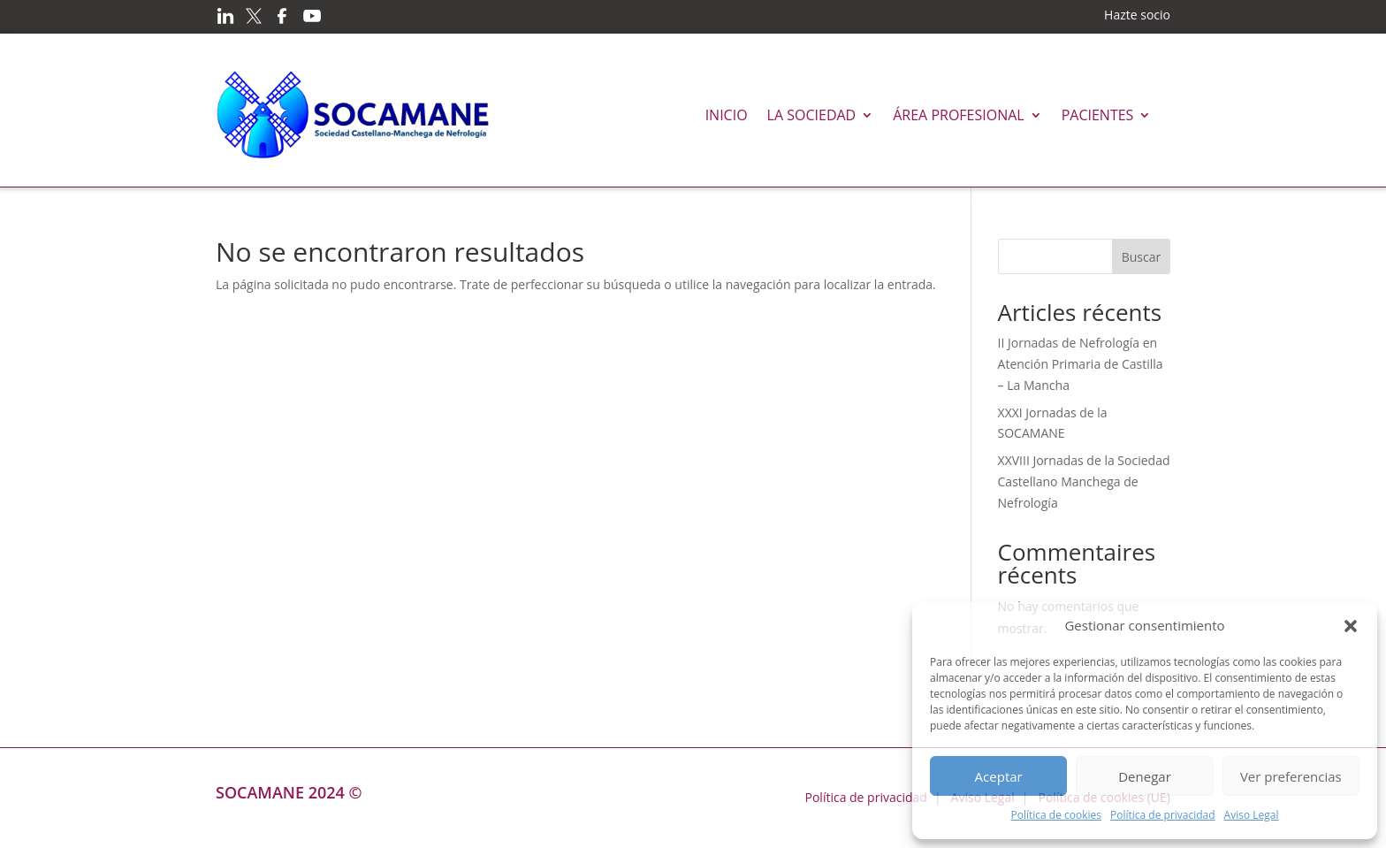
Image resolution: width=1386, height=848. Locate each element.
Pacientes (1098, 115)
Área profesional (958, 115)
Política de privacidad (1162, 814)
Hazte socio (1137, 14)
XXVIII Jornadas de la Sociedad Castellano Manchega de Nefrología (1084, 481)
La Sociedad (812, 115)
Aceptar (999, 776)
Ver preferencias (1291, 776)
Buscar (1141, 256)
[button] (1350, 626)
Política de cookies (1055, 814)
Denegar (1144, 776)
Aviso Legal (1251, 814)
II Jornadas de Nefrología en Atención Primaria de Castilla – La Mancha (1080, 363)
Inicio (726, 115)
